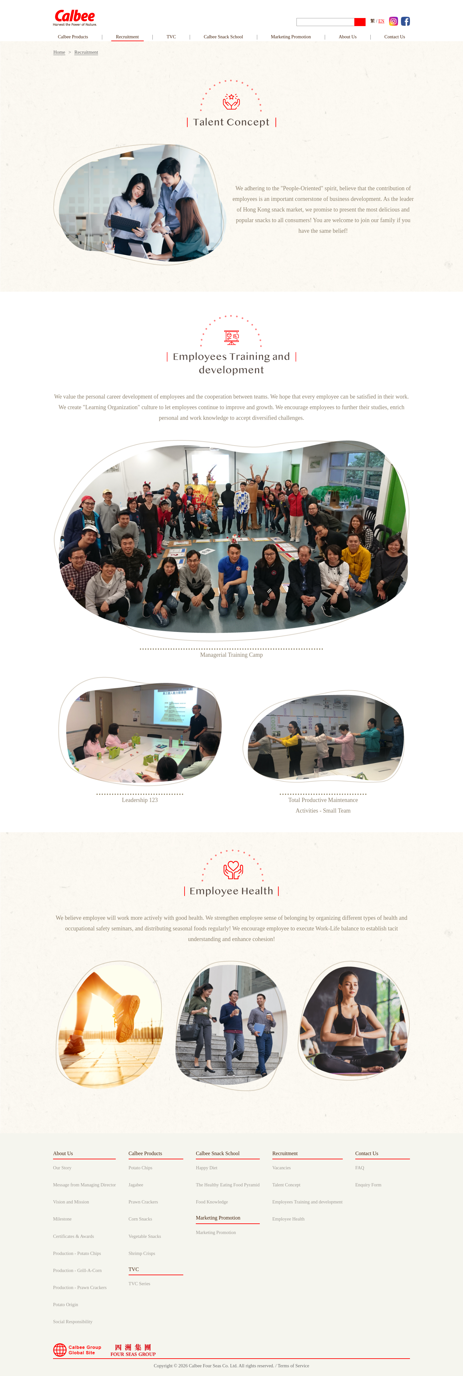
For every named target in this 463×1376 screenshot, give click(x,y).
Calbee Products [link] (73, 36)
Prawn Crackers (143, 1201)
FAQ (359, 1167)
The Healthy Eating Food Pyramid (227, 1184)
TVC (171, 36)
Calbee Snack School (218, 1153)
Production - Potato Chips (77, 1253)
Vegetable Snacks (145, 1236)
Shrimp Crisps (142, 1253)
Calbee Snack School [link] (223, 36)
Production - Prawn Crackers (80, 1287)
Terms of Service (293, 1365)
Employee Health (288, 1218)
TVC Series (139, 1283)
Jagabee (136, 1184)
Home (59, 52)
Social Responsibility (73, 1321)
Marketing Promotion (291, 36)
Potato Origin (65, 1304)
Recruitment (86, 52)
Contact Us (366, 1153)
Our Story (62, 1167)
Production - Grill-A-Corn (77, 1270)
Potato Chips (140, 1167)
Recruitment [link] (127, 36)
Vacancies (281, 1167)
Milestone (62, 1218)
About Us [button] (348, 36)
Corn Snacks (140, 1218)
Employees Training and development (307, 1201)
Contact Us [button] (395, 36)
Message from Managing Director (84, 1184)
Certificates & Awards (73, 1236)
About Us (63, 1153)
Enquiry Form (368, 1184)
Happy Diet (206, 1167)
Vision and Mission (71, 1201)
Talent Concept (286, 1184)
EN (381, 21)
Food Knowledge (212, 1201)
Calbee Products (145, 1153)
